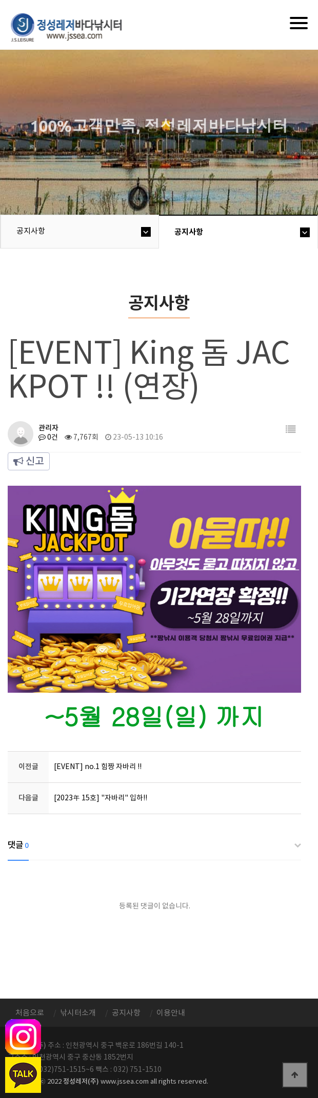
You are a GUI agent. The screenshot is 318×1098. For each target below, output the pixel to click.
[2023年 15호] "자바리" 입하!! (100, 798)
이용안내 (170, 1013)
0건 (48, 437)
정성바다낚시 (73, 26)
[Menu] (299, 23)
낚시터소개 (78, 1013)
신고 (28, 461)
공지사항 (30, 231)
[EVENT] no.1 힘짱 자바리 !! (98, 767)
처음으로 (29, 1013)
